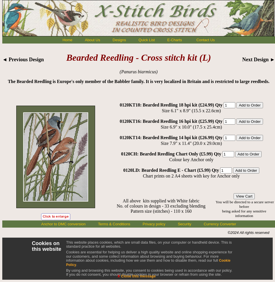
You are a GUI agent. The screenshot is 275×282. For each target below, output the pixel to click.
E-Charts (174, 40)
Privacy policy (154, 224)
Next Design (258, 59)
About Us (92, 40)
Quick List (146, 40)
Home (68, 40)
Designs (119, 40)
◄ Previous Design (23, 59)
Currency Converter (220, 224)
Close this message (137, 276)
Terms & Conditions (114, 224)
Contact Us (205, 40)
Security (184, 224)
